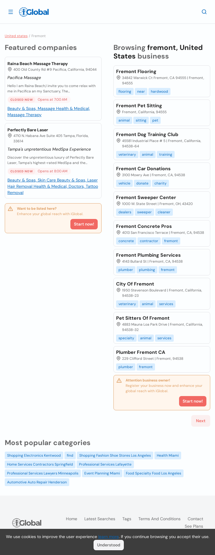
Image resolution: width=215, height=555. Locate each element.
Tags (126, 518)
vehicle (124, 183)
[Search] (204, 12)
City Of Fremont (135, 284)
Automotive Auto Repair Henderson (37, 482)
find (70, 455)
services (166, 304)
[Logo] (34, 12)
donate (142, 183)
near (141, 91)
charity (160, 183)
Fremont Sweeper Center (146, 197)
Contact (195, 518)
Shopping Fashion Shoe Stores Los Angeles (115, 455)
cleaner (164, 212)
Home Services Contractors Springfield (40, 464)
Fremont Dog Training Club (147, 134)
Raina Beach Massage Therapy (37, 63)
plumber (125, 269)
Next (200, 420)
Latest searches (99, 518)
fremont (171, 241)
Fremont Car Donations (143, 168)
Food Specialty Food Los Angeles (153, 473)
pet (155, 120)
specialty (126, 338)
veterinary (127, 154)
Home (71, 518)
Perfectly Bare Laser (27, 130)
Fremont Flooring (136, 71)
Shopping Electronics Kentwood (34, 455)
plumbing (147, 269)
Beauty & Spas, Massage (31, 108)
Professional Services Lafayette (105, 464)
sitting (141, 120)
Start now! (84, 224)
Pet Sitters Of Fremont (143, 318)
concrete (126, 241)
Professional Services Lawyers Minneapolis (42, 473)
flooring (124, 91)
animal (124, 120)
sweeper (144, 212)
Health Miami (168, 455)
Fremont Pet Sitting (139, 106)
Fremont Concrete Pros (144, 226)
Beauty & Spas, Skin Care (32, 180)
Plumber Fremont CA (140, 352)
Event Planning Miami (102, 473)
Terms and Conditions (159, 518)
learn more (108, 536)
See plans (194, 526)
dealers (124, 212)
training (165, 154)
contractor (149, 241)
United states (16, 36)
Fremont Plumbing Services (148, 255)
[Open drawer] (11, 12)
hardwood (159, 91)
